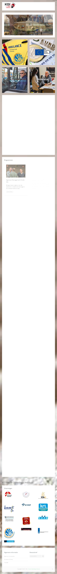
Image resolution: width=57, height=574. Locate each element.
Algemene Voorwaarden (9, 556)
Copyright (6, 562)
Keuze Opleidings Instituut (34, 569)
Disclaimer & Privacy (8, 559)
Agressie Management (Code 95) (15, 181)
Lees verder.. (10, 191)
